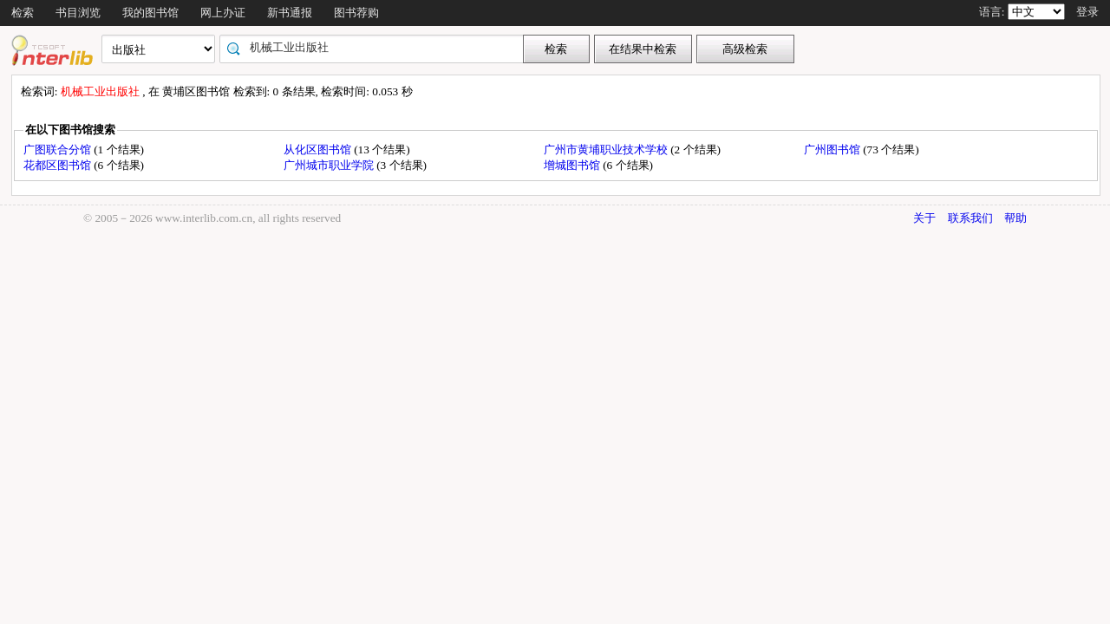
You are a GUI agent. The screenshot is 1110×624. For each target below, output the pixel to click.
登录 (1087, 11)
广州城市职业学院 (330, 165)
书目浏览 (78, 12)
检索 (22, 12)
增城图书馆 (573, 165)
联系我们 (970, 217)
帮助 (1015, 217)
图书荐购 (356, 12)
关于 (924, 217)
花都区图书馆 (58, 165)
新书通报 (289, 12)
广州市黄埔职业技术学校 (607, 149)
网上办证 (222, 12)
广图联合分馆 (58, 149)
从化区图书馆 (319, 149)
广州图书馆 (833, 149)
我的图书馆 (150, 12)
